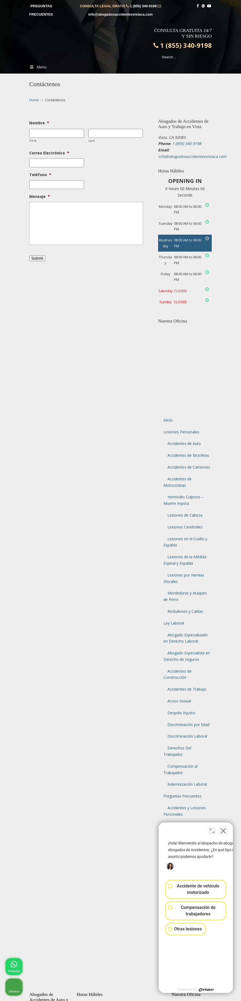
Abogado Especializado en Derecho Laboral (185, 638)
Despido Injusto (181, 712)
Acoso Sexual (179, 700)
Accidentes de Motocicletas (177, 482)
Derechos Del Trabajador (177, 751)
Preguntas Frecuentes (182, 796)
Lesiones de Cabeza (184, 515)
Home (34, 100)
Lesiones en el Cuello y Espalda (185, 542)
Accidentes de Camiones (188, 467)
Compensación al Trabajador (180, 769)
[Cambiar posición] (212, 829)
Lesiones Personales (181, 431)
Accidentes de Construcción (177, 674)
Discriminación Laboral (187, 736)
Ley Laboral (173, 623)
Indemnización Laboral (187, 784)
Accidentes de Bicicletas (188, 455)
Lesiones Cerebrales (185, 526)
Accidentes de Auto (184, 443)
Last (92, 141)
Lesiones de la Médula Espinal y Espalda (184, 560)
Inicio (168, 420)
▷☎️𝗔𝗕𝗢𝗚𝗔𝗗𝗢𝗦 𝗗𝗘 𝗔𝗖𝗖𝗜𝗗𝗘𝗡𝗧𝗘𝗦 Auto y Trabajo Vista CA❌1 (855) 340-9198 (125, 41)
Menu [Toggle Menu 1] (37, 67)
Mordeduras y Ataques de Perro (185, 596)
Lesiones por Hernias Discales (183, 578)
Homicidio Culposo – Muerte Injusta (183, 500)
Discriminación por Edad (188, 724)
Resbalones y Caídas (185, 611)
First (33, 141)
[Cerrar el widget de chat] (223, 829)
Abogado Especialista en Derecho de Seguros (186, 656)
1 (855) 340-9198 (143, 6)
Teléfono (40, 174)
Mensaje (39, 196)
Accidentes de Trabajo (186, 689)
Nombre (39, 123)
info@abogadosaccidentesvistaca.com (120, 14)
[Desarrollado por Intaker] (195, 989)
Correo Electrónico (49, 153)
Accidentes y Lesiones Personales (184, 811)
